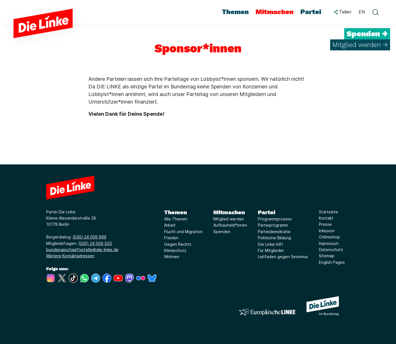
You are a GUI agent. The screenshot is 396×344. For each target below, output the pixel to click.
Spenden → (367, 33)
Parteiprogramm (273, 225)
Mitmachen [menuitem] (275, 12)
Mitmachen (229, 212)
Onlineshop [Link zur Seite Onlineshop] (329, 236)
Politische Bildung (274, 237)
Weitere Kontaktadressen (70, 255)
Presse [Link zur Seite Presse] (325, 224)
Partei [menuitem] (310, 12)
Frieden (171, 237)
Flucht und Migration (183, 231)
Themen (175, 212)
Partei (266, 212)
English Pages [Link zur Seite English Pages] (332, 262)
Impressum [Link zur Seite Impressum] (329, 243)
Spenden (222, 231)
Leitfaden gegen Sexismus (283, 256)
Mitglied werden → (360, 45)
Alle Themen (175, 218)
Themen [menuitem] (235, 12)
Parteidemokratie (274, 231)
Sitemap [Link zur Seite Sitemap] (326, 255)
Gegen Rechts (177, 244)
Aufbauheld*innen (230, 225)
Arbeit (170, 225)
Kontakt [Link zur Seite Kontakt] (326, 218)
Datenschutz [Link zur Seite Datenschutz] (331, 249)
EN (362, 12)
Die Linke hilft (270, 244)
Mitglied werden (228, 218)
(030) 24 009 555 (95, 243)
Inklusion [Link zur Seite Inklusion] (327, 230)
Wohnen (171, 256)
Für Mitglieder (271, 250)
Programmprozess (275, 218)
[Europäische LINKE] (267, 312)
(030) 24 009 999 (89, 236)
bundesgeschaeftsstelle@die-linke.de (82, 249)
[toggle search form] (375, 12)
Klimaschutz (175, 250)
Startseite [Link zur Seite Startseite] (328, 211)
